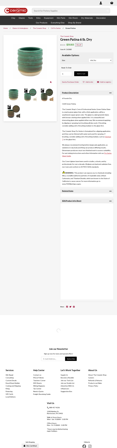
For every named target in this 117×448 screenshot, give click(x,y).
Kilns (38, 18)
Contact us (37, 375)
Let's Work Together (70, 370)
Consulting (10, 378)
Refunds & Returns (95, 380)
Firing (8, 389)
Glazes (22, 18)
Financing (9, 391)
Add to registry (104, 82)
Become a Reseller (67, 378)
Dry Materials (87, 18)
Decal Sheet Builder (13, 383)
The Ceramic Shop (39, 28)
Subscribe (71, 359)
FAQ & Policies (38, 378)
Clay (13, 18)
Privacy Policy (93, 386)
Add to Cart (81, 74)
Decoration (101, 18)
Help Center (39, 370)
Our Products (41, 23)
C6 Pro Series (56, 28)
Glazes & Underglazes (20, 28)
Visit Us (50, 403)
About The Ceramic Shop (97, 375)
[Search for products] (68, 10)
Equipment (48, 18)
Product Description (70, 93)
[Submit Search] (107, 10)
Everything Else (57, 23)
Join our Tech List (67, 380)
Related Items (67, 191)
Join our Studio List (67, 383)
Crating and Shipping (13, 386)
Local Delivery (11, 397)
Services (10, 370)
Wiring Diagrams (39, 386)
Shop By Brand (74, 23)
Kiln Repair (9, 375)
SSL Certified (30, 446)
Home (5, 28)
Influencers (65, 389)
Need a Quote (38, 391)
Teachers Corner (39, 380)
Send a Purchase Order (70, 82)
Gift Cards (9, 394)
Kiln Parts (61, 18)
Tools (30, 18)
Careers (91, 378)
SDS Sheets (37, 383)
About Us (92, 370)
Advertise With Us (67, 386)
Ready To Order (66, 68)
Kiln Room (73, 18)
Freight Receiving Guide (42, 394)
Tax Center (37, 389)
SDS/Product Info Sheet (71, 201)
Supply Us (64, 375)
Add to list (88, 82)
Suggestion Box (66, 391)
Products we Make (95, 383)
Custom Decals (11, 380)
